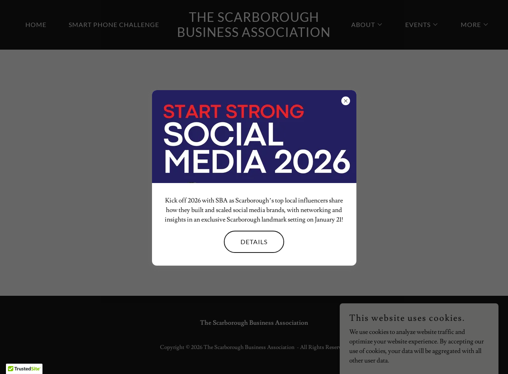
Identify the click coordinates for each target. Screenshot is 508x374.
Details (254, 241)
